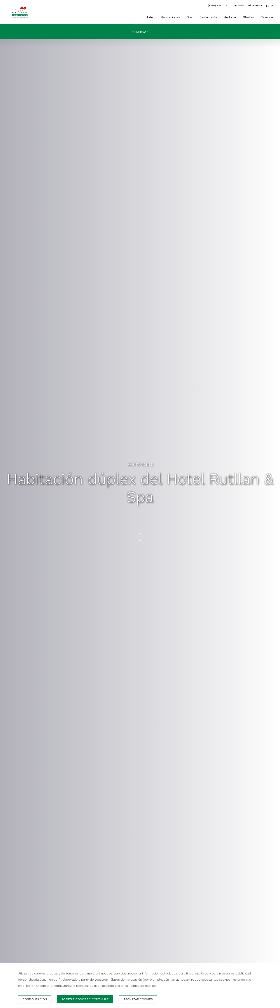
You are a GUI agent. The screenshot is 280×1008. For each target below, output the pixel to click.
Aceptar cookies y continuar (85, 999)
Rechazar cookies (138, 999)
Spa (189, 17)
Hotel (150, 17)
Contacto (238, 5)
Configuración (35, 999)
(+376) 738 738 (217, 5)
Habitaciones (170, 17)
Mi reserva (255, 5)
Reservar (267, 17)
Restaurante (208, 17)
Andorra (230, 17)
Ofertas (248, 17)
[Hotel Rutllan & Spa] (27, 12)
